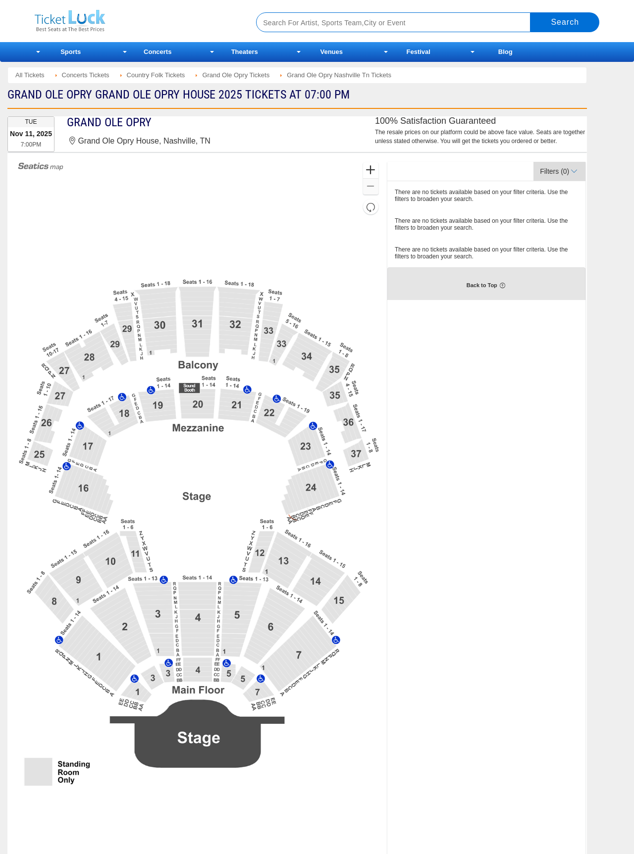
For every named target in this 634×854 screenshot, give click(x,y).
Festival (418, 51)
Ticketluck (133, 21)
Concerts (157, 51)
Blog (505, 51)
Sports (70, 51)
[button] (370, 170)
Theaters (244, 51)
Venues (331, 51)
